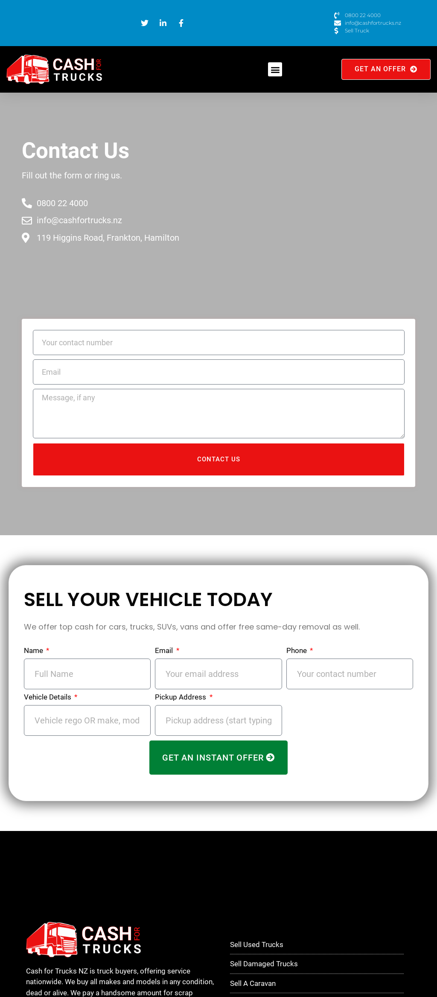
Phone (297, 651)
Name (34, 651)
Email (165, 651)
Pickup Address (181, 697)
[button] (275, 69)
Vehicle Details (48, 697)
